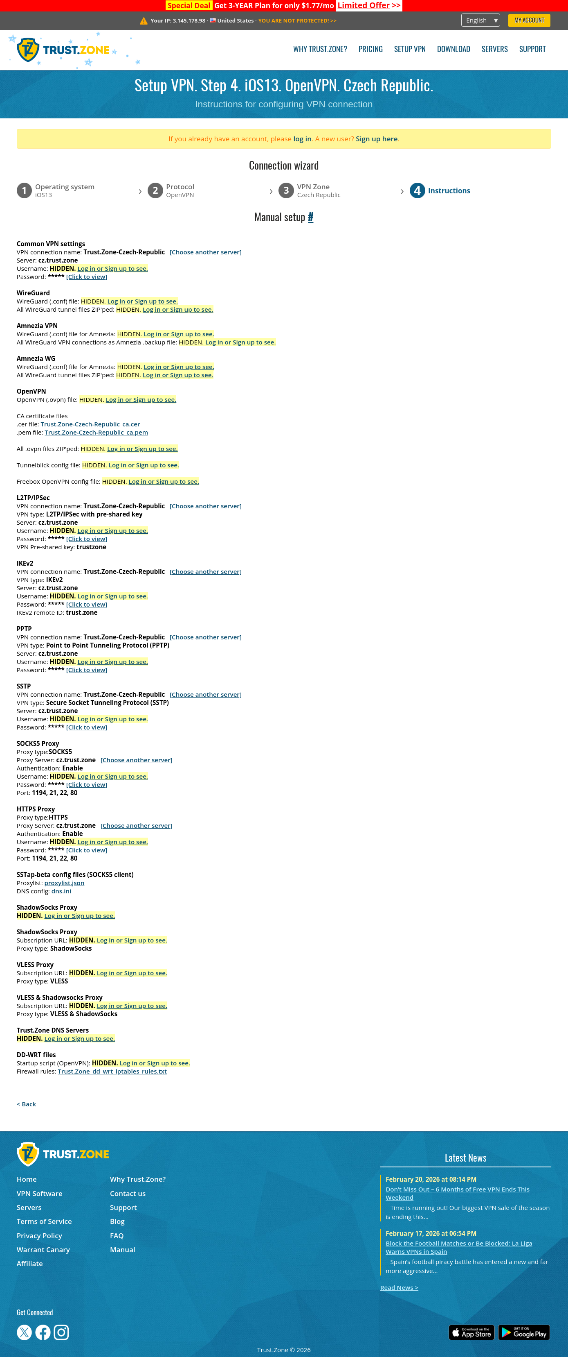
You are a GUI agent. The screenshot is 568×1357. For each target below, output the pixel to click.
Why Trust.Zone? (320, 50)
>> (369, 5)
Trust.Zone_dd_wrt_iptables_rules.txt (112, 1071)
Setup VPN (410, 50)
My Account (529, 21)
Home (27, 1179)
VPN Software (40, 1193)
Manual (122, 1249)
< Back (26, 1104)
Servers (495, 50)
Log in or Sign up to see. (112, 268)
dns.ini (62, 891)
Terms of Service (44, 1221)
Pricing (371, 50)
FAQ (117, 1235)
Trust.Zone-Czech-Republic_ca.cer (90, 424)
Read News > (399, 1287)
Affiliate (30, 1263)
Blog (117, 1221)
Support (532, 50)
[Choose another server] (206, 252)
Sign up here (376, 138)
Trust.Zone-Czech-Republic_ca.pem (96, 432)
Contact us (128, 1193)
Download (453, 50)
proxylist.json (65, 883)
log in (302, 138)
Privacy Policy (39, 1235)
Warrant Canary (43, 1249)
